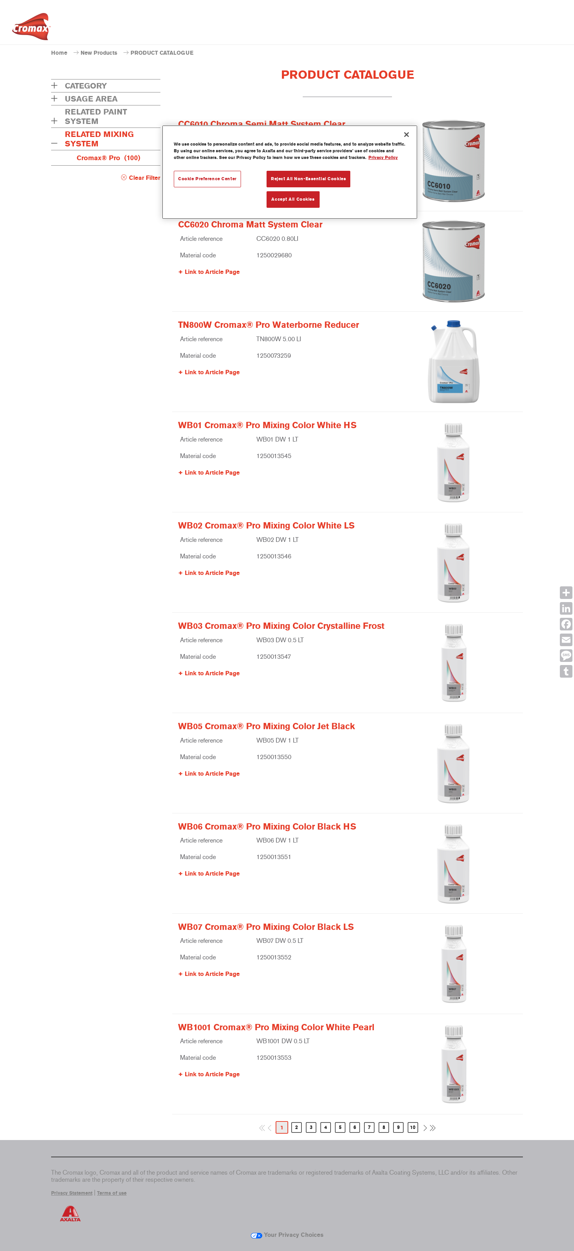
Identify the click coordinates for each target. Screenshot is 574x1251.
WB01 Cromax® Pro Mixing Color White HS (267, 425)
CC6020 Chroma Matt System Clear (250, 225)
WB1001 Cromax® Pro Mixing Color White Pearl (276, 1027)
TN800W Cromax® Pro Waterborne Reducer (268, 325)
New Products (99, 53)
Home (59, 53)
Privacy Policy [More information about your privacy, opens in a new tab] (383, 157)
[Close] (406, 134)
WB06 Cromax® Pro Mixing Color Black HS (267, 827)
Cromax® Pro (108, 158)
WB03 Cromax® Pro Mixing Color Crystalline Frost (281, 626)
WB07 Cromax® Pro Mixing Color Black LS (266, 927)
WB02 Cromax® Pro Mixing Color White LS (266, 526)
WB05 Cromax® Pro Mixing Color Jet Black (266, 726)
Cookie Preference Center (207, 178)
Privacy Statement (71, 1193)
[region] (290, 172)
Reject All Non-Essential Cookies (308, 178)
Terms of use (112, 1193)
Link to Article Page (212, 271)
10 (413, 1127)
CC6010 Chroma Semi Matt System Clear (261, 124)
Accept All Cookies (293, 199)
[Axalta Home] (31, 28)
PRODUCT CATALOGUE (162, 53)
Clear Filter (144, 177)
